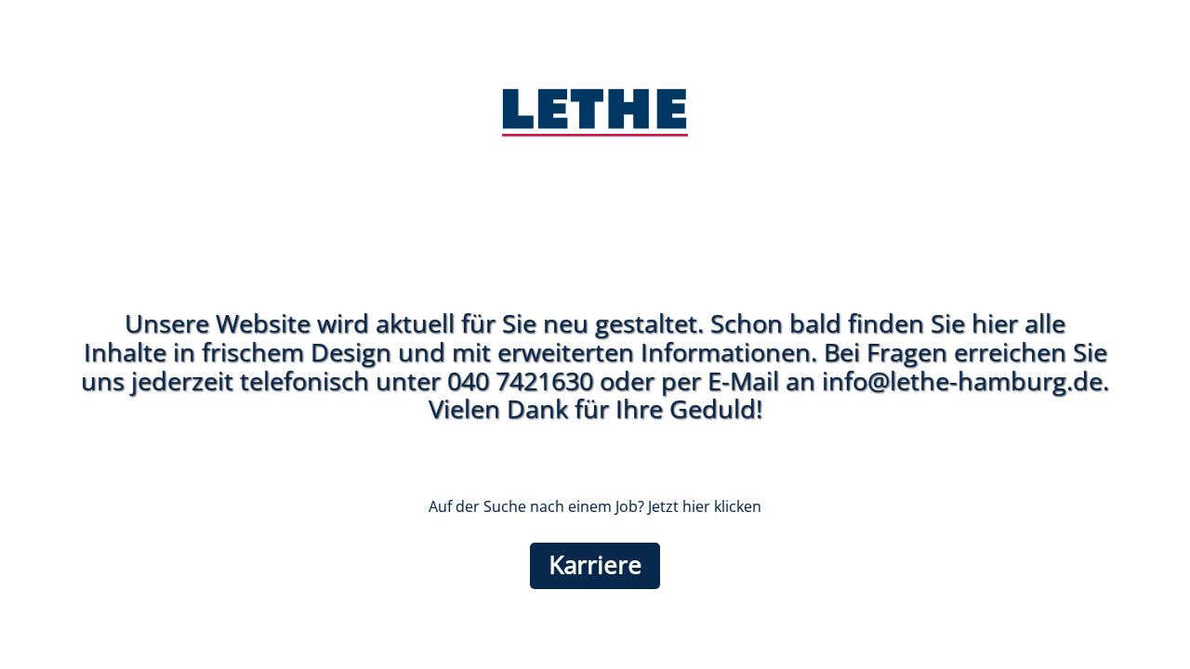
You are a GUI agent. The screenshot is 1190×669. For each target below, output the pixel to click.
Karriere (595, 565)
